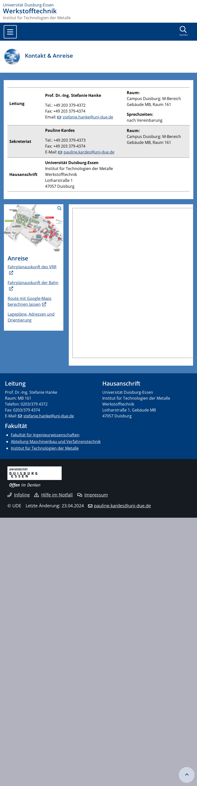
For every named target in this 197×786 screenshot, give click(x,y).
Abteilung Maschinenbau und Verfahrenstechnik (56, 441)
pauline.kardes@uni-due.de (89, 152)
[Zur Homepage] (98, 5)
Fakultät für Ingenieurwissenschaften (45, 435)
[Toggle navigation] (10, 31)
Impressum (92, 495)
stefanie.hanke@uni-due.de (88, 117)
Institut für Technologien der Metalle (45, 448)
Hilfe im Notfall (53, 495)
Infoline (18, 495)
